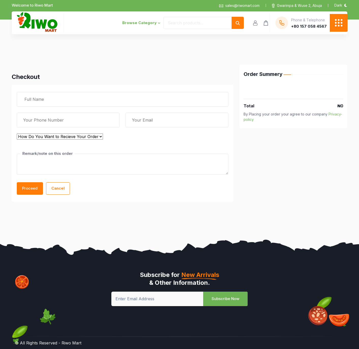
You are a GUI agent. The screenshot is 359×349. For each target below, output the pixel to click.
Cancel (58, 188)
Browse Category (141, 22)
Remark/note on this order (47, 153)
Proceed (30, 188)
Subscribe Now (225, 298)
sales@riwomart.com (239, 5)
